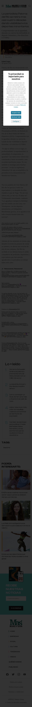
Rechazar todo (16, 117)
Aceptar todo (16, 113)
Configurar (16, 121)
